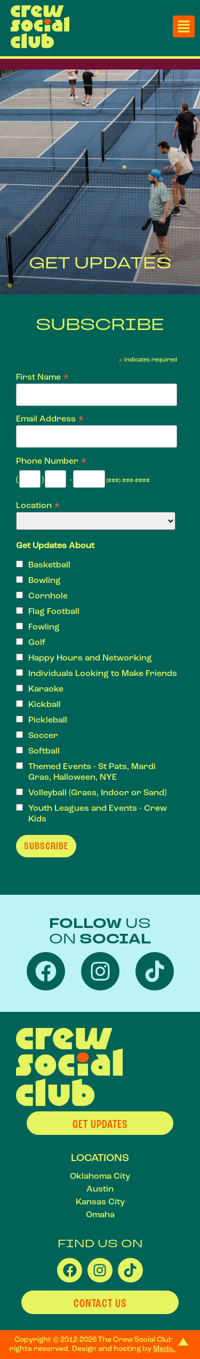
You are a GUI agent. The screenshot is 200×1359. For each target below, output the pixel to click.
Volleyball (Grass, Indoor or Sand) (97, 792)
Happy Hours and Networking (90, 657)
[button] (184, 26)
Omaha (100, 1214)
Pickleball (47, 720)
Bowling (44, 580)
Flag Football (53, 611)
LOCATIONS (100, 1157)
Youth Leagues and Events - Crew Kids (97, 813)
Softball (44, 751)
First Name (42, 376)
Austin (100, 1189)
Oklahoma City (100, 1176)
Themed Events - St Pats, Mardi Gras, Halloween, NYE (92, 771)
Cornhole (48, 595)
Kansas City (100, 1201)
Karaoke (45, 689)
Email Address (50, 418)
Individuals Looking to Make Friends (102, 673)
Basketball (49, 564)
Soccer (43, 735)
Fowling (44, 626)
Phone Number (51, 460)
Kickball (44, 704)
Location (38, 504)
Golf (36, 642)
